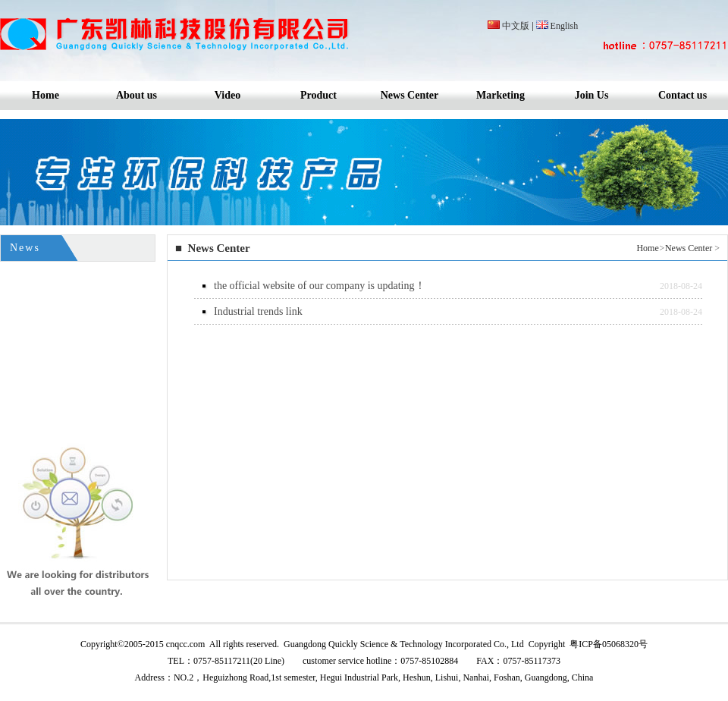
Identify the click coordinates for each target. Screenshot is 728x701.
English (565, 25)
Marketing (500, 95)
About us (136, 95)
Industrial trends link (258, 311)
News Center (410, 95)
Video (227, 95)
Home (45, 95)
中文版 (515, 25)
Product (318, 95)
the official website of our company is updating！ (319, 285)
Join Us (592, 95)
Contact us (682, 95)
